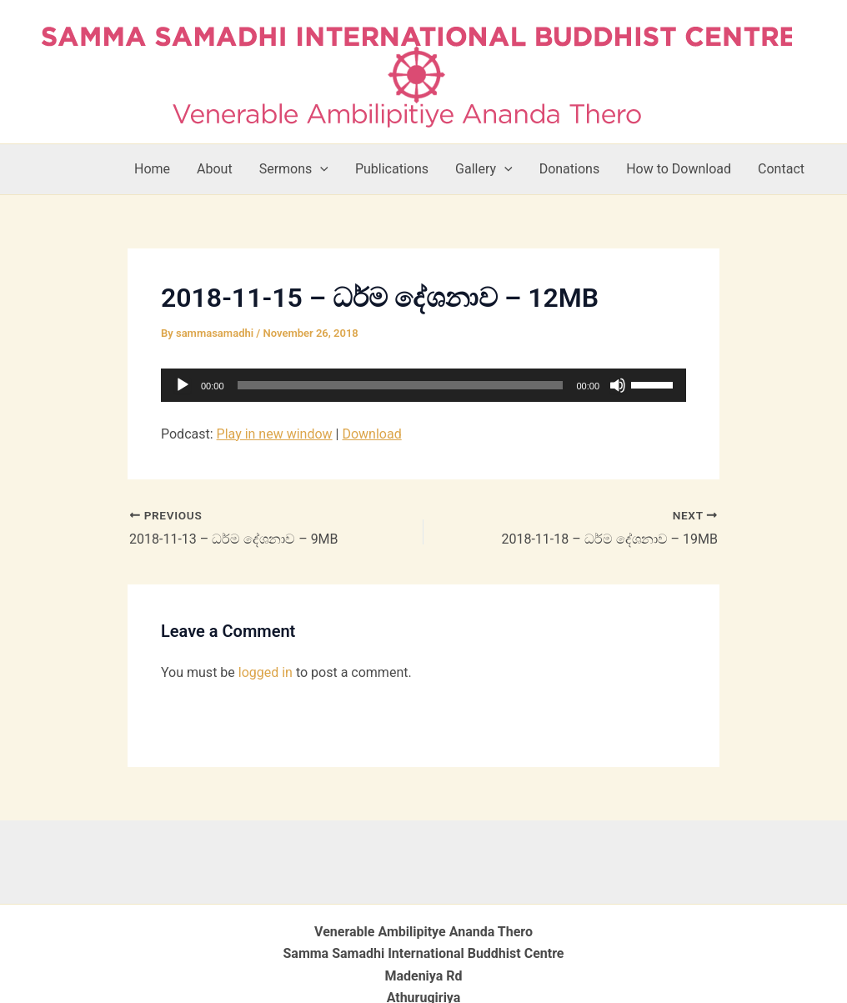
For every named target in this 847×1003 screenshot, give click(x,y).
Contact (781, 169)
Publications (392, 169)
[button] (320, 169)
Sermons (293, 169)
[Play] (182, 385)
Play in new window (275, 434)
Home (152, 169)
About (215, 169)
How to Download (678, 169)
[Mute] (617, 385)
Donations (569, 169)
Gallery (484, 169)
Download (371, 434)
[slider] (401, 385)
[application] (423, 385)
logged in (265, 672)
